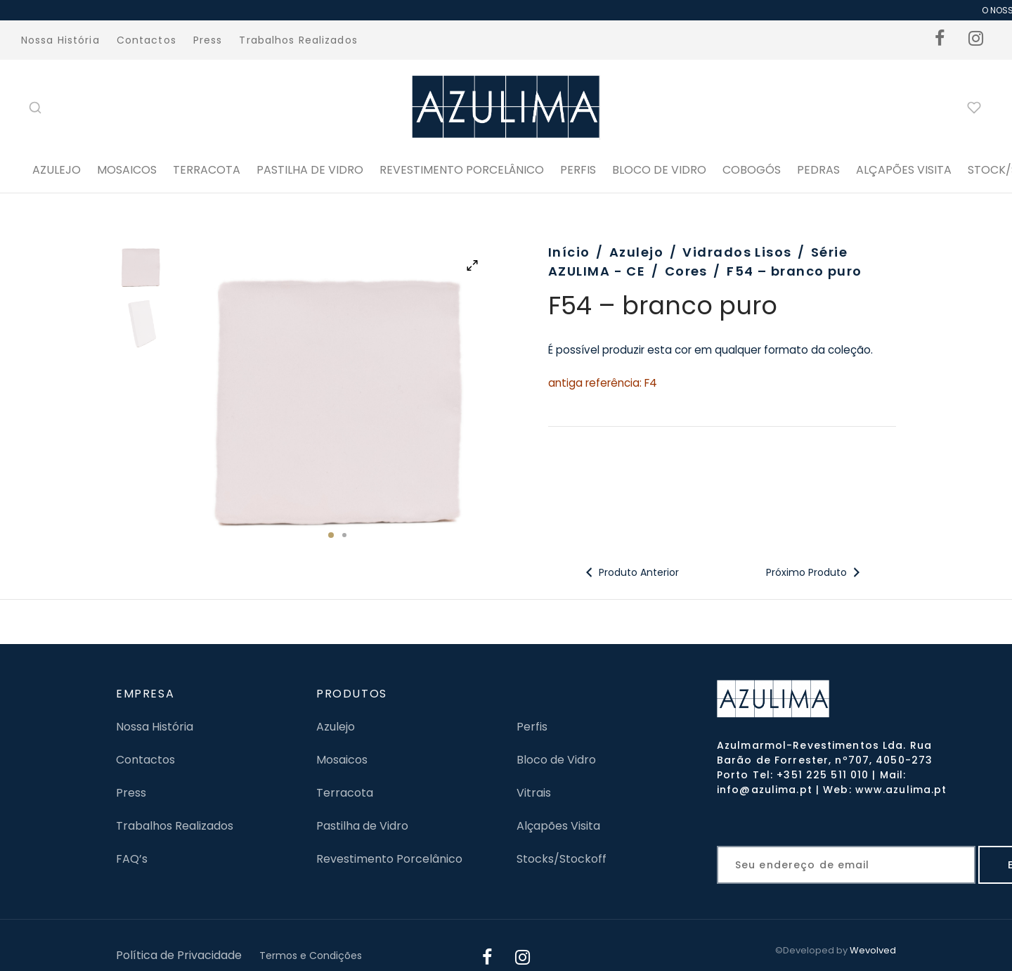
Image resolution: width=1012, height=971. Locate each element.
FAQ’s (132, 859)
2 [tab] (344, 535)
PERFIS (578, 170)
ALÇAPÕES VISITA (904, 170)
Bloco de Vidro (556, 760)
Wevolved (873, 950)
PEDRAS (818, 170)
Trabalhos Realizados (298, 40)
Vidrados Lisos (736, 252)
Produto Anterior (630, 572)
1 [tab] (331, 535)
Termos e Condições (310, 956)
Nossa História (60, 40)
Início (569, 252)
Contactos (146, 40)
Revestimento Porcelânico (461, 170)
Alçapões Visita (558, 826)
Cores (686, 271)
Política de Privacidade (179, 955)
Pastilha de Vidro (310, 170)
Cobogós (751, 170)
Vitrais (534, 793)
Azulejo (56, 170)
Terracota (206, 170)
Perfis (532, 727)
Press (208, 40)
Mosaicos (127, 170)
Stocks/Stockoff (561, 859)
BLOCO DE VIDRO (659, 170)
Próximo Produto (814, 572)
